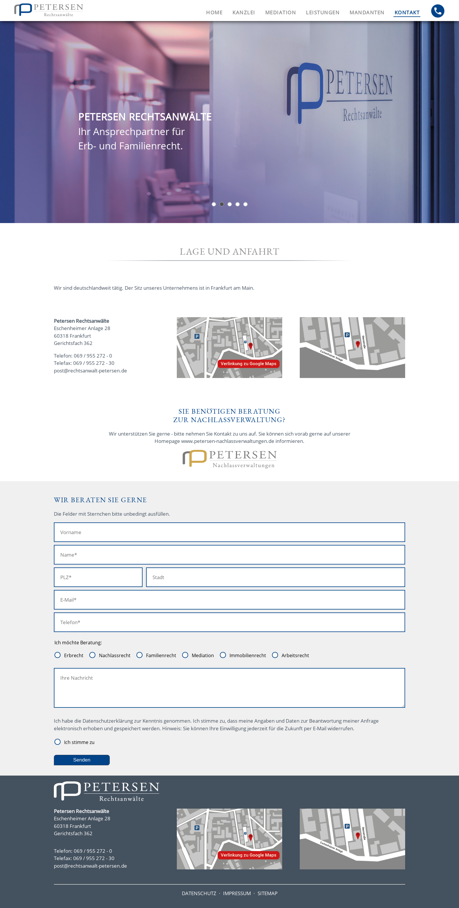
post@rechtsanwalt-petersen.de (90, 370)
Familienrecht (161, 655)
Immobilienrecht (248, 655)
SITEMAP (268, 893)
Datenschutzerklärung (108, 720)
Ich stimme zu (79, 742)
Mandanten (367, 12)
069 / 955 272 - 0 (93, 355)
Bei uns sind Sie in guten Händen (237, 204)
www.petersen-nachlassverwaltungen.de (227, 441)
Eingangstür (222, 204)
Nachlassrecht (115, 655)
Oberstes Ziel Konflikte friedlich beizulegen (229, 204)
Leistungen (323, 12)
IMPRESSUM (237, 893)
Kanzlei (243, 12)
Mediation (280, 12)
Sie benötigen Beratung (245, 204)
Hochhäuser (214, 204)
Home (214, 12)
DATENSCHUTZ (199, 893)
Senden (81, 760)
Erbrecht (73, 655)
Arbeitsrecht (295, 655)
